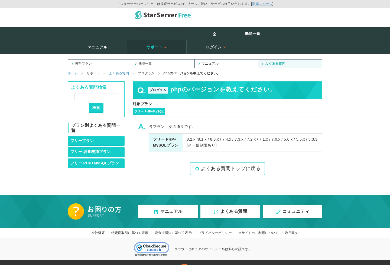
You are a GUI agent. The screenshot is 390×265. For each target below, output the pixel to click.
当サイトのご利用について (258, 217)
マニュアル (174, 31)
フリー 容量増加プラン (90, 136)
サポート (233, 31)
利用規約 (292, 217)
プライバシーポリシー (215, 217)
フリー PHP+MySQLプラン (94, 147)
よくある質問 (273, 48)
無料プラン (81, 48)
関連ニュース (262, 4)
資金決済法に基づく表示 (173, 217)
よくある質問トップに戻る (227, 153)
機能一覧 (114, 31)
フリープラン (82, 125)
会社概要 (98, 217)
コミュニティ (292, 196)
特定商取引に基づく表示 (129, 217)
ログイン (292, 31)
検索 (96, 92)
